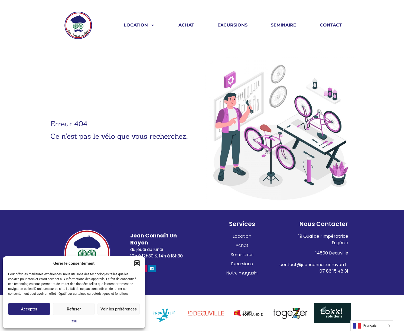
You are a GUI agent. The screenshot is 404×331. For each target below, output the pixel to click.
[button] (137, 263)
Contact (331, 25)
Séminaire (283, 25)
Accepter (29, 309)
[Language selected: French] (371, 325)
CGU (74, 321)
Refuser (74, 309)
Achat (186, 25)
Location (139, 25)
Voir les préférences (118, 309)
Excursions (232, 25)
